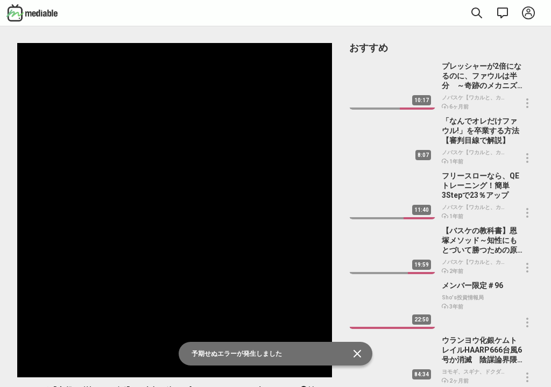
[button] (527, 103)
